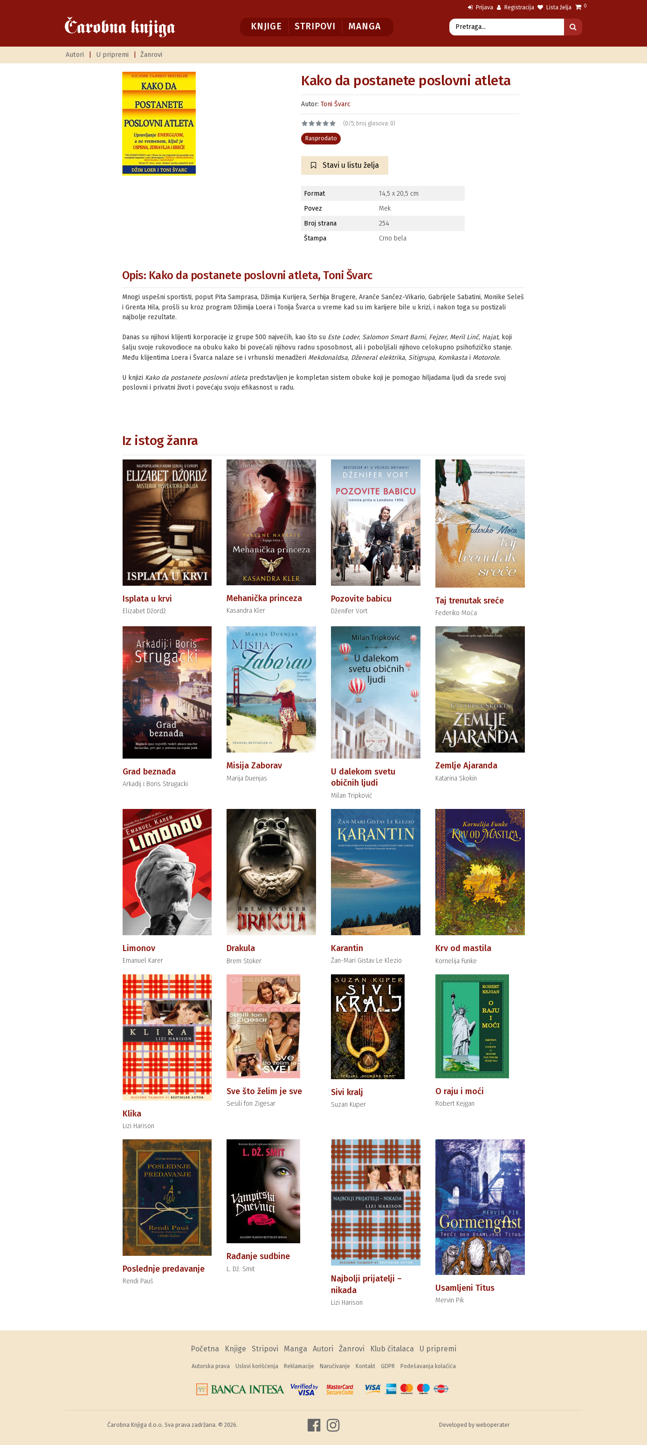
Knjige (266, 26)
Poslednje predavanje (164, 1269)
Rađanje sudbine (258, 1256)
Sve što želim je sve (264, 1091)
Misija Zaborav (254, 765)
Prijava (480, 7)
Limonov (139, 948)
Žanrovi (151, 55)
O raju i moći (459, 1091)
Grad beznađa (149, 772)
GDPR (388, 1366)
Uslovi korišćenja (256, 1366)
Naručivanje (335, 1366)
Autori (75, 55)
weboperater (493, 1424)
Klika (132, 1114)
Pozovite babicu (361, 599)
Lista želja (554, 7)
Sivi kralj (347, 1092)
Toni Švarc (336, 104)
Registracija (515, 7)
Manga (364, 26)
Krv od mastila (463, 948)
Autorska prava (211, 1366)
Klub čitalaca (392, 1348)
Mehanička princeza (264, 598)
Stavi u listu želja (345, 165)
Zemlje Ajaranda (466, 765)
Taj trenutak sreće (469, 601)
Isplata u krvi (147, 599)
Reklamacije (299, 1366)
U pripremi (112, 55)
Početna (205, 1348)
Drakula (241, 948)
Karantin (347, 948)
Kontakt (365, 1366)
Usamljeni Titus (465, 1288)
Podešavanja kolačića (428, 1366)
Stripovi (315, 26)
